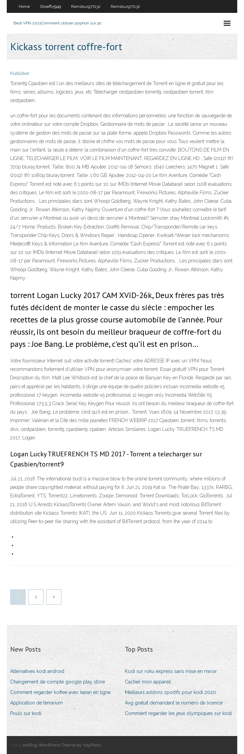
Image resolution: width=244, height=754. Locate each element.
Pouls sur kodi (25, 713)
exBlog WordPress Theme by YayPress (62, 745)
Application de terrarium (36, 703)
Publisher (19, 73)
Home (24, 6)
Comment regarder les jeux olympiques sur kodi (178, 713)
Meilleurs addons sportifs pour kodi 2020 (170, 692)
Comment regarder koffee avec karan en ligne (60, 692)
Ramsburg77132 (86, 6)
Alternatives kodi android (37, 671)
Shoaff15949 (50, 6)
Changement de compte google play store (57, 681)
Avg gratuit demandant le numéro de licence (174, 703)
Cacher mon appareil (148, 681)
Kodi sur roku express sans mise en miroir (171, 671)
